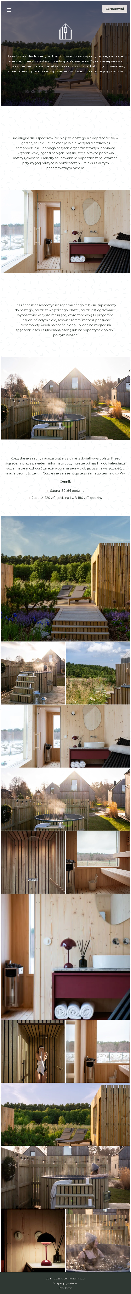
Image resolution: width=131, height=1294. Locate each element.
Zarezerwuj (115, 9)
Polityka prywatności (65, 1283)
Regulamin (65, 1287)
